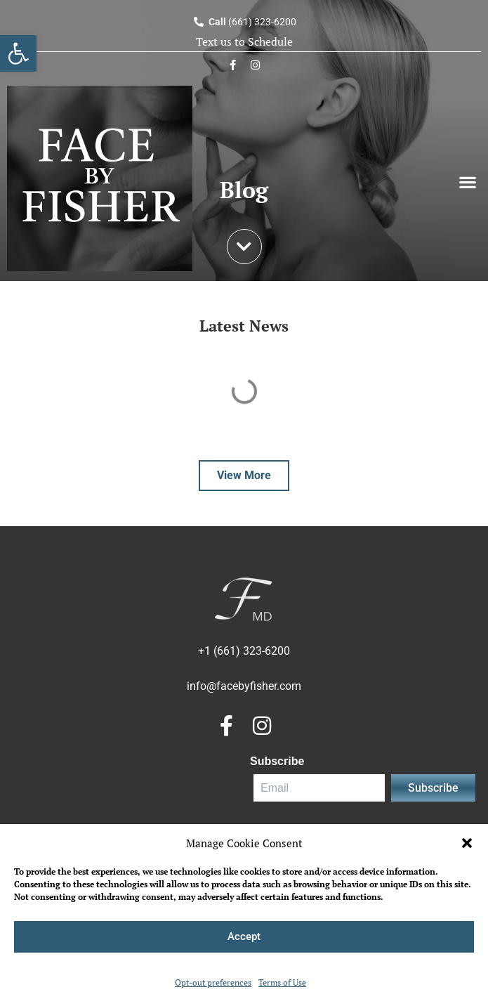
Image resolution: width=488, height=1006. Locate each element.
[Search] (466, 295)
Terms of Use (282, 982)
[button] (467, 843)
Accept (244, 936)
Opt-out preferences (213, 982)
